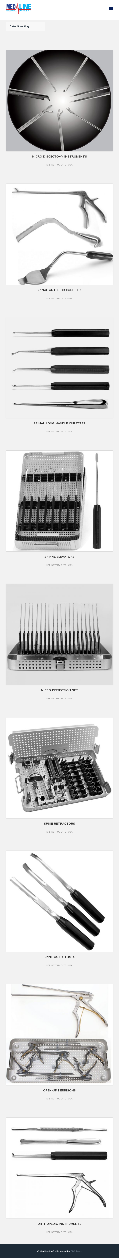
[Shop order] (25, 26)
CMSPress (76, 1251)
